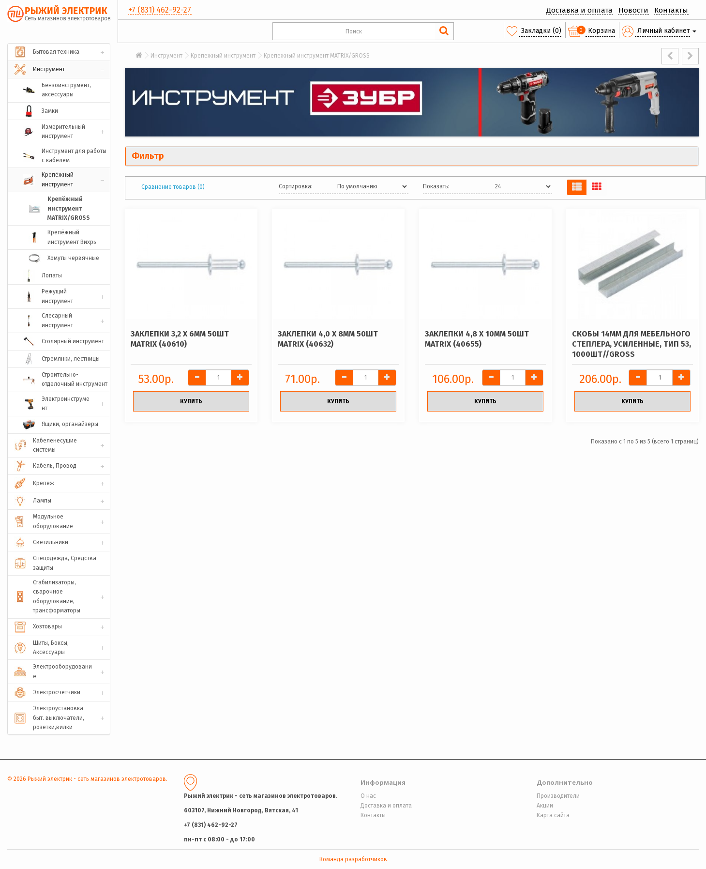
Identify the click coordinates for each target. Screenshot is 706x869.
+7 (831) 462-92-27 (159, 10)
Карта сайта (553, 815)
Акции (545, 805)
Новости (633, 10)
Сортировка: (296, 186)
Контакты (671, 10)
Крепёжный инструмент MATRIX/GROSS (317, 55)
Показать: (436, 186)
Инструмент (166, 55)
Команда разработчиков (353, 859)
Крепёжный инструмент (223, 55)
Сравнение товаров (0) (173, 186)
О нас (368, 796)
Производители (558, 796)
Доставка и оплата (579, 10)
